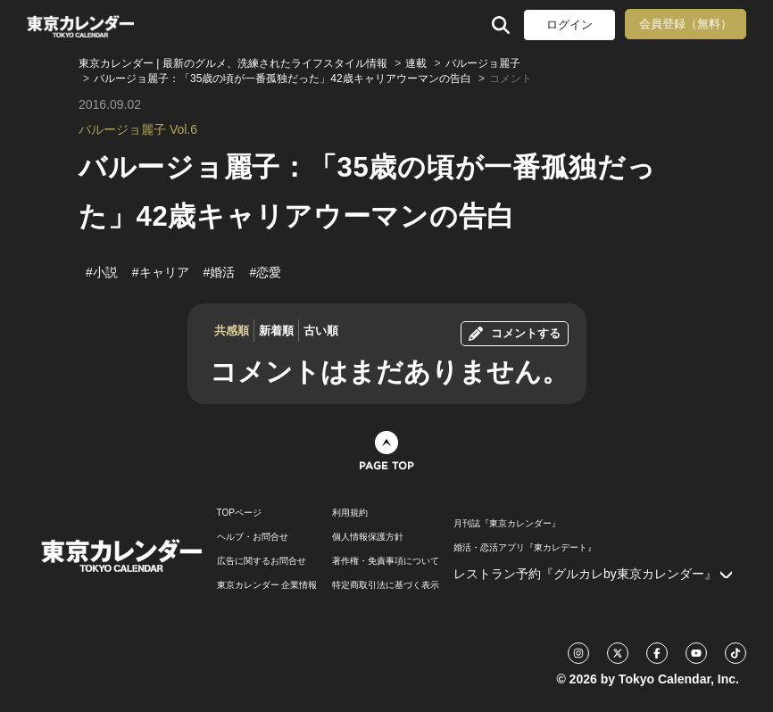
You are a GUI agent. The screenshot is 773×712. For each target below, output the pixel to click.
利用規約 (350, 513)
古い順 (320, 330)
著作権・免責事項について (385, 561)
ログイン (569, 24)
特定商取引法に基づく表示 (385, 585)
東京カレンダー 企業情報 (267, 585)
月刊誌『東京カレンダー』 (507, 523)
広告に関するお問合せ (261, 561)
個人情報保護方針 (367, 537)
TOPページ (239, 513)
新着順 (276, 330)
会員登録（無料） (685, 23)
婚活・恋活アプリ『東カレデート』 (524, 547)
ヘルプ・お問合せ (252, 537)
